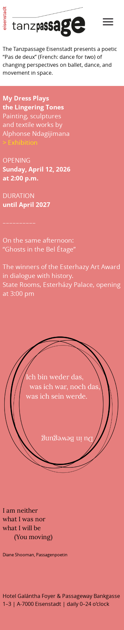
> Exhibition (20, 142)
